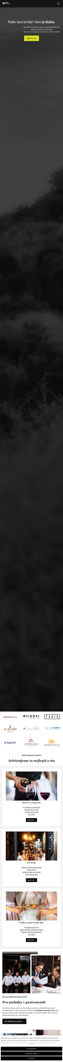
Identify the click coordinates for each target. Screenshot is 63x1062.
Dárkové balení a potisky (31, 872)
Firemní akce (31, 870)
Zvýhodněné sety (31, 874)
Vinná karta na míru (31, 810)
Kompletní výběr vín (31, 927)
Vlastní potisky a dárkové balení (31, 930)
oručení (32, 934)
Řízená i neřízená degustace (31, 867)
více (31, 1043)
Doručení (31, 814)
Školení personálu (31, 812)
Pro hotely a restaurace (31, 807)
